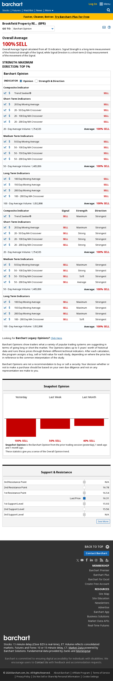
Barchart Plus (101, 575)
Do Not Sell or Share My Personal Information (56, 676)
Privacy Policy (23, 676)
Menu (107, 4)
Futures (16, 10)
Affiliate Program (81, 672)
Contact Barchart (96, 553)
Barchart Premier (99, 570)
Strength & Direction (49, 81)
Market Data (76, 647)
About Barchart (61, 672)
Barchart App (101, 612)
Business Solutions (98, 616)
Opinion (26, 81)
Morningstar (83, 651)
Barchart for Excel (98, 579)
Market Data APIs (98, 621)
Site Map (104, 593)
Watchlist (28, 10)
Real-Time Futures (98, 625)
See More (103, 521)
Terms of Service (101, 672)
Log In (93, 4)
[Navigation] (33, 29)
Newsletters (102, 603)
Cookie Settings (91, 676)
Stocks (6, 10)
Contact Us (41, 662)
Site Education (100, 598)
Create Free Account (97, 584)
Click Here (56, 338)
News (39, 10)
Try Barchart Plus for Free (72, 16)
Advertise (103, 607)
